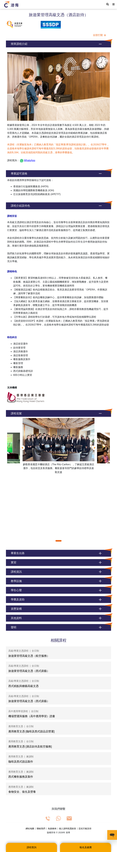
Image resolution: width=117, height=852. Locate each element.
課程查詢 (31, 847)
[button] (58, 44)
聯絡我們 (41, 829)
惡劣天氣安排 (85, 829)
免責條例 (52, 829)
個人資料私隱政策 (67, 829)
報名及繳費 (86, 847)
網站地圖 (30, 829)
